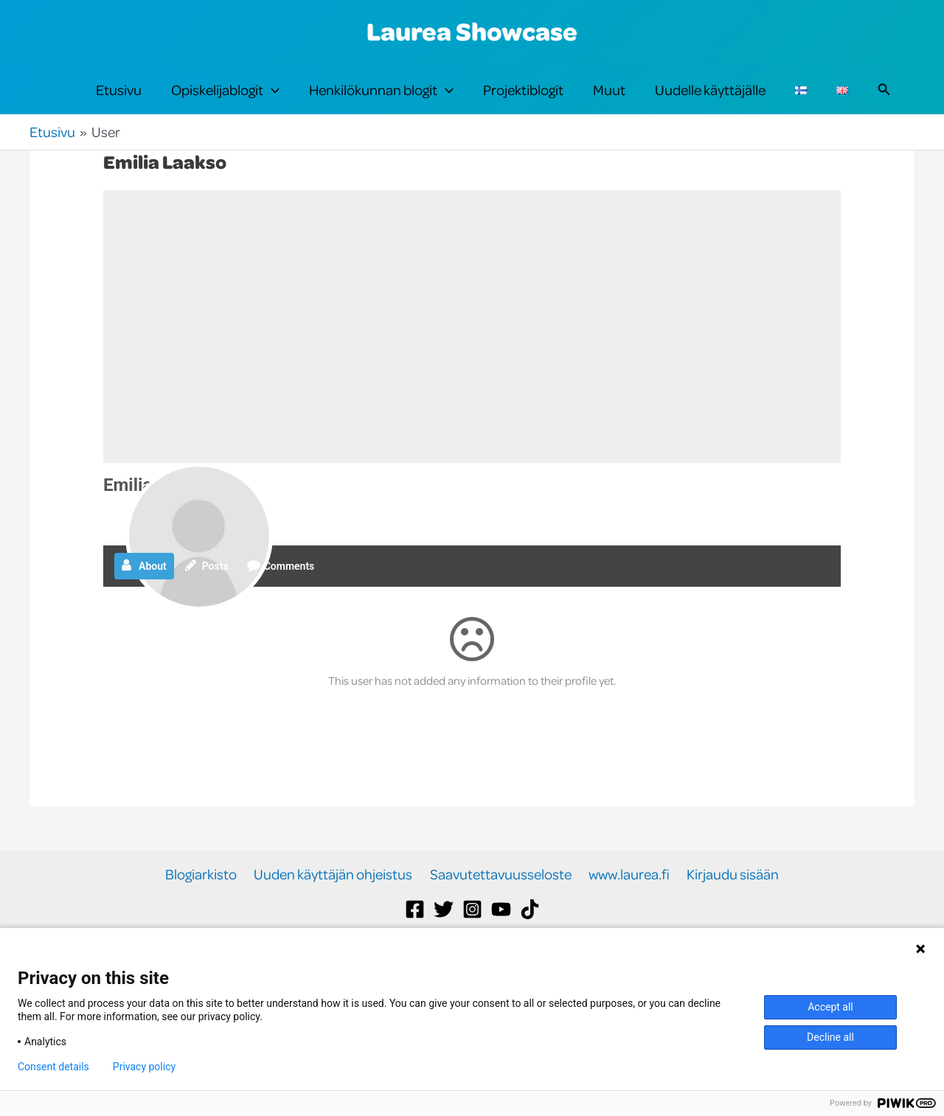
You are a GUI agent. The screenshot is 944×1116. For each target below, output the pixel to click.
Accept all (830, 1007)
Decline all (830, 1037)
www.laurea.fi (626, 904)
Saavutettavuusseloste (501, 904)
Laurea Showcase (472, 31)
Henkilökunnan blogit (381, 104)
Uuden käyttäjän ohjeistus (336, 904)
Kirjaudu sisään (728, 904)
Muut (609, 104)
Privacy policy (144, 1067)
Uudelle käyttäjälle (710, 104)
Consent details (53, 1067)
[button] (271, 104)
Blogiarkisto (206, 904)
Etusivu (119, 104)
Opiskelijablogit (225, 104)
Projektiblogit (523, 104)
